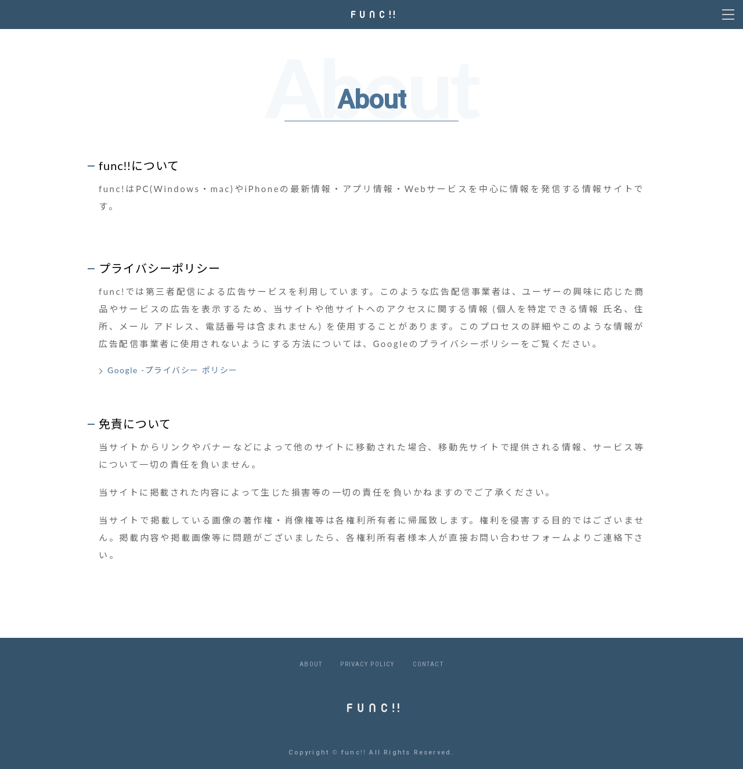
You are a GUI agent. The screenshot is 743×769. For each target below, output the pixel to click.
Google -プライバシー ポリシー (172, 370)
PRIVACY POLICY (367, 664)
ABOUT (311, 664)
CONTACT (428, 664)
